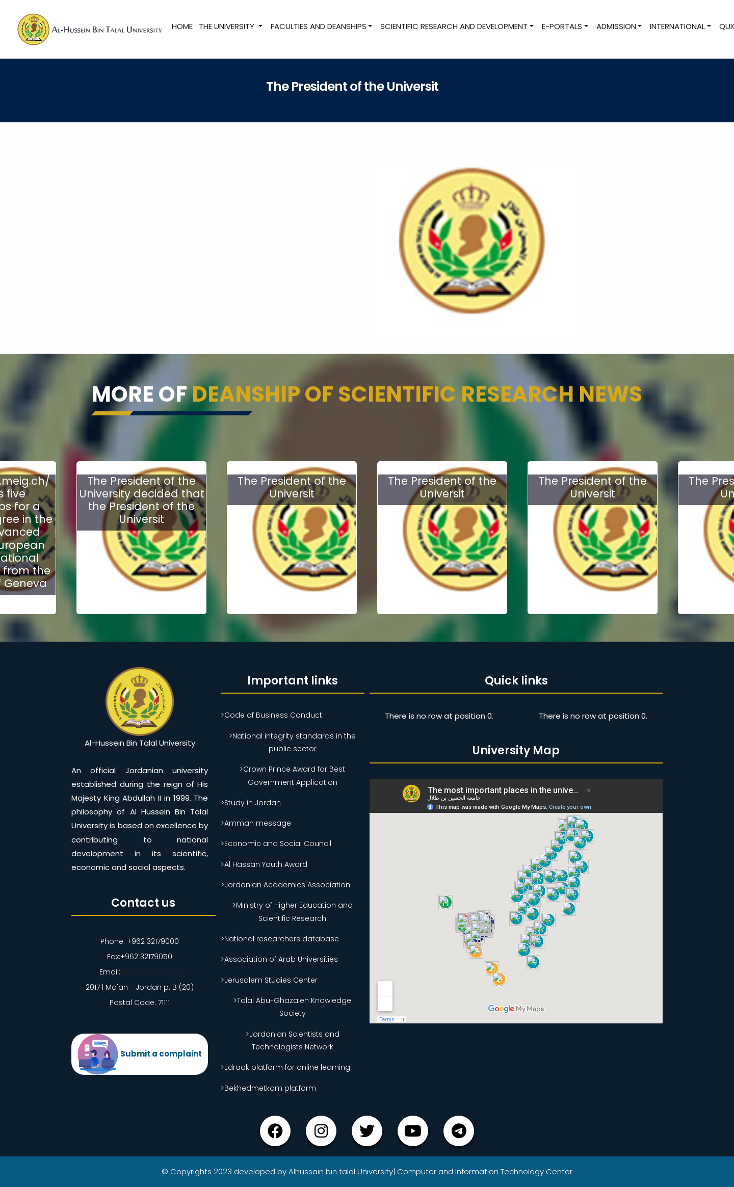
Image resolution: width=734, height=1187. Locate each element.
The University (227, 26)
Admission (616, 26)
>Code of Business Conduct (271, 715)
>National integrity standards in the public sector (292, 742)
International (677, 26)
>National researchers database (280, 939)
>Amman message (256, 823)
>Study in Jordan (251, 803)
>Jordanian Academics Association (285, 885)
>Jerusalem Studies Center (269, 980)
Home (182, 26)
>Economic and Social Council (276, 843)
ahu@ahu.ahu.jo (150, 972)
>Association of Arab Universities (279, 959)
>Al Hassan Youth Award (264, 864)
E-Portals (562, 26)
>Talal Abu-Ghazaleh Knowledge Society (292, 1006)
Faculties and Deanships (318, 26)
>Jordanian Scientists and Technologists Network (292, 1040)
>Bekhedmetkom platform (268, 1088)
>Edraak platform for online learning (285, 1067)
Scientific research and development (454, 26)
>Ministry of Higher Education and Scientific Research (292, 911)
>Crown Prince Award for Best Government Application (292, 775)
